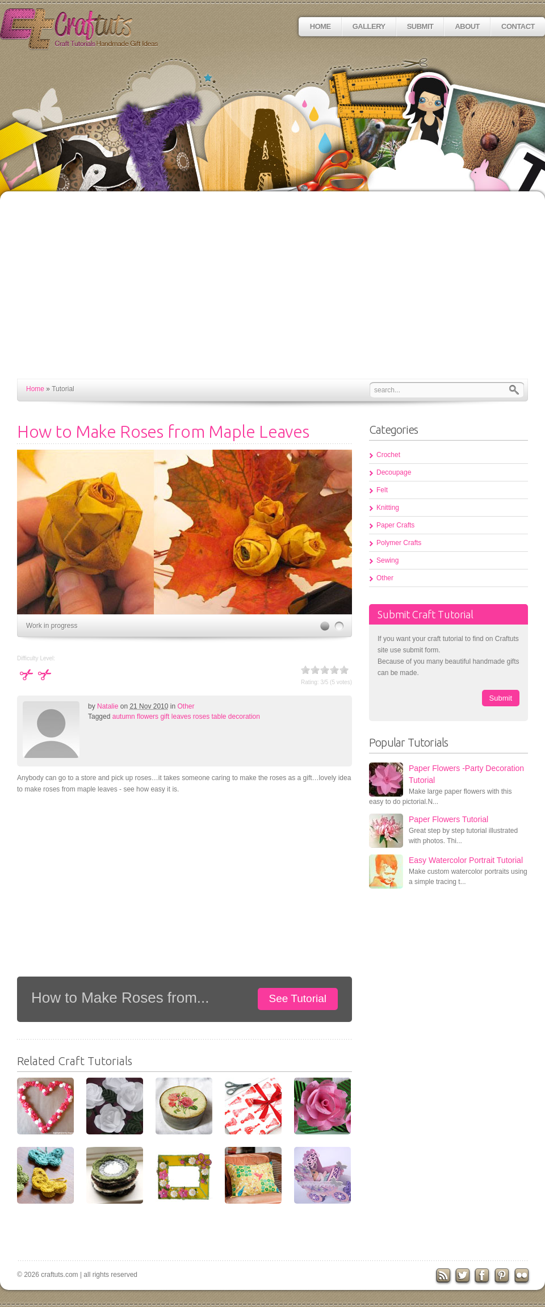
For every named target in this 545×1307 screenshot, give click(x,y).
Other (186, 706)
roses (201, 716)
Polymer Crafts (398, 543)
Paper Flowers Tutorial (448, 819)
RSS (443, 1276)
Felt (382, 490)
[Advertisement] (272, 293)
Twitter (463, 1276)
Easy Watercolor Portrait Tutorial (466, 860)
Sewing (387, 560)
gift (164, 716)
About (467, 26)
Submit (420, 26)
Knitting (387, 508)
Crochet (388, 455)
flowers (147, 716)
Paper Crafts (395, 525)
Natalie (107, 706)
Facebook (483, 1276)
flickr (523, 1276)
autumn (123, 716)
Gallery (369, 26)
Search (516, 390)
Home (320, 26)
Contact (518, 26)
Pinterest (503, 1276)
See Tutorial (297, 998)
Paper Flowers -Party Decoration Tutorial (466, 774)
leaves (181, 716)
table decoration (236, 716)
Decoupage (393, 472)
